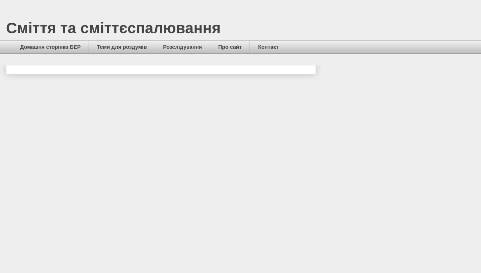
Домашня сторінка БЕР (50, 47)
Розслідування (182, 47)
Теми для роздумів (122, 47)
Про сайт (230, 47)
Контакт (268, 47)
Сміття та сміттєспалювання (113, 28)
